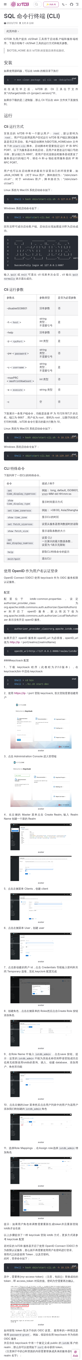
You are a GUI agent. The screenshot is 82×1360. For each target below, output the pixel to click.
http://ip (15, 642)
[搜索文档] (37, 4)
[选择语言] (64, 4)
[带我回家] (20, 4)
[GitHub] (71, 4)
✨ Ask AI (51, 4)
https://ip (20, 693)
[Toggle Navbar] (77, 4)
